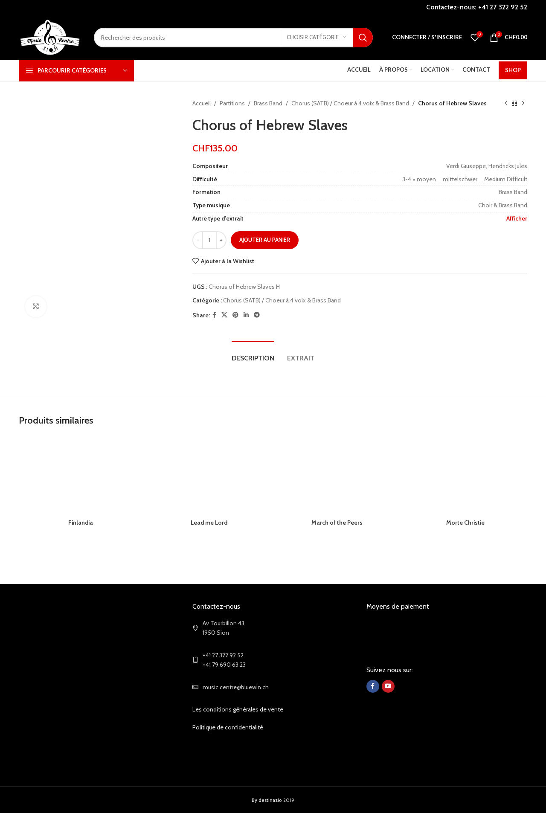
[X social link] (224, 315)
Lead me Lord (209, 522)
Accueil (201, 103)
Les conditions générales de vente (237, 709)
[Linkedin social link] (246, 315)
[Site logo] (50, 37)
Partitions (232, 103)
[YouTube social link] (388, 686)
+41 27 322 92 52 (502, 7)
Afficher (516, 218)
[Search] (233, 37)
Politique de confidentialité (227, 727)
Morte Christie (465, 522)
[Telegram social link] (256, 315)
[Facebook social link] (214, 315)
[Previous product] (506, 103)
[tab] (253, 354)
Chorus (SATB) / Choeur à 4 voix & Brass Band (350, 103)
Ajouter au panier (264, 239)
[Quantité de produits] (209, 240)
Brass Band (268, 103)
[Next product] (523, 103)
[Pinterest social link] (235, 315)
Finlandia (80, 522)
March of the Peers (337, 522)
